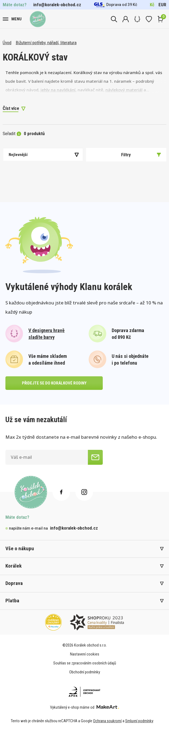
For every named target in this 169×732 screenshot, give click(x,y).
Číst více (11, 108)
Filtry (141, 154)
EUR (162, 4)
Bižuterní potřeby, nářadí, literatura (46, 42)
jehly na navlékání (58, 90)
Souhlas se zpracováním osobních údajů (84, 663)
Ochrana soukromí (107, 720)
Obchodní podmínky (84, 672)
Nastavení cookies (84, 654)
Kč (152, 4)
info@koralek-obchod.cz (57, 4)
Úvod (7, 42)
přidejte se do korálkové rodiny (54, 383)
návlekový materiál (124, 90)
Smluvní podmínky (139, 720)
